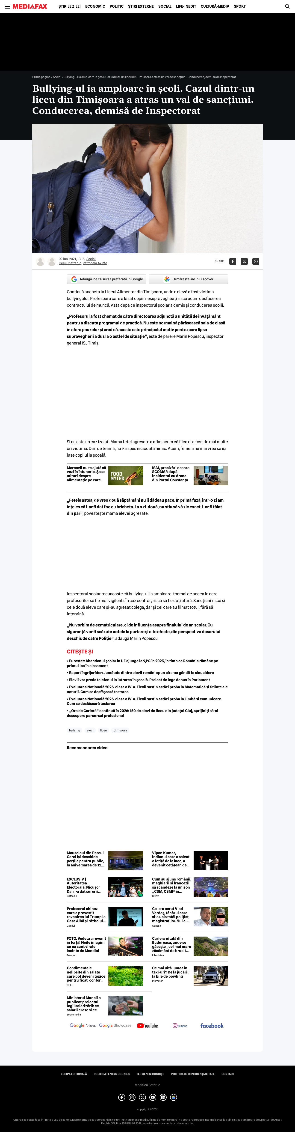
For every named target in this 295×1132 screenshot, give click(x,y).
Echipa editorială (74, 1074)
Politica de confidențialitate (193, 1074)
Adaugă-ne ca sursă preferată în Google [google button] (107, 279)
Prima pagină (41, 77)
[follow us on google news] (83, 1026)
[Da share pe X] (244, 261)
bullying (74, 730)
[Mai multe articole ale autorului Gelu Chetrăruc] (40, 261)
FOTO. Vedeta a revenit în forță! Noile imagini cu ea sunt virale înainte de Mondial (86, 945)
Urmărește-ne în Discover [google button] (188, 279)
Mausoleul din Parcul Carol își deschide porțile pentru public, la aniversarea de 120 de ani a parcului (85, 859)
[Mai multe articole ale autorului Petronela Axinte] (51, 261)
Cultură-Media (215, 6)
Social (164, 6)
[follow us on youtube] (147, 1026)
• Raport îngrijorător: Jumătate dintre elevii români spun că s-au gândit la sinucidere (140, 673)
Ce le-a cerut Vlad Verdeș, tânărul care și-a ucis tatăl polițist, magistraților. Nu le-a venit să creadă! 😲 (170, 915)
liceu (103, 730)
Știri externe (141, 6)
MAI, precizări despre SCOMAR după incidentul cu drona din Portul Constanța (170, 474)
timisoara (120, 730)
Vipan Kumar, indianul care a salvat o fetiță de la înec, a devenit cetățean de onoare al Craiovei (170, 859)
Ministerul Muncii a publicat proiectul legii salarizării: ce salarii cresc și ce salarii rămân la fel (84, 1004)
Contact (227, 1074)
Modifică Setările (147, 1085)
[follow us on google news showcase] (115, 1026)
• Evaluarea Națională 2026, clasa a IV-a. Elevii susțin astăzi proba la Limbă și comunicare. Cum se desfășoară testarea (144, 701)
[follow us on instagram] (180, 1026)
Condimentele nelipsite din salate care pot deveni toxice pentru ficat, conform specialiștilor (86, 974)
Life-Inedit (186, 6)
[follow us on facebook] (212, 1026)
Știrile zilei (70, 6)
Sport (240, 6)
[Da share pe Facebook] (232, 261)
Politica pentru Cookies (112, 1074)
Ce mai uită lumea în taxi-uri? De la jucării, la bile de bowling (170, 972)
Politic (117, 6)
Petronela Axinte (95, 263)
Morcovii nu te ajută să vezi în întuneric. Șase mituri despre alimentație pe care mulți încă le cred (86, 474)
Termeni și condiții (150, 1074)
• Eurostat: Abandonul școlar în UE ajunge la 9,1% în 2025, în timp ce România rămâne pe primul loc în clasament (142, 663)
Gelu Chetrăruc (70, 263)
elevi (90, 730)
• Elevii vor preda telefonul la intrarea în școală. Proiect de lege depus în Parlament (138, 680)
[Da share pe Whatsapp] (255, 261)
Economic (95, 6)
